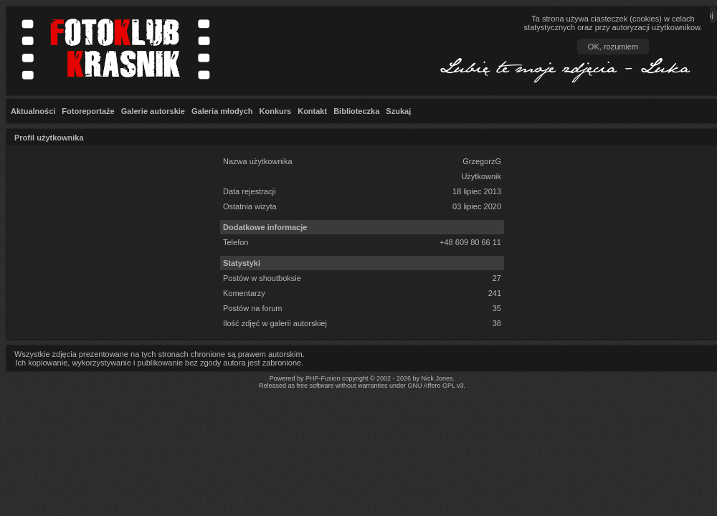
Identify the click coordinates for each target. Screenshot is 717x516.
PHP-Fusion (323, 378)
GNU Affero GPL (431, 385)
